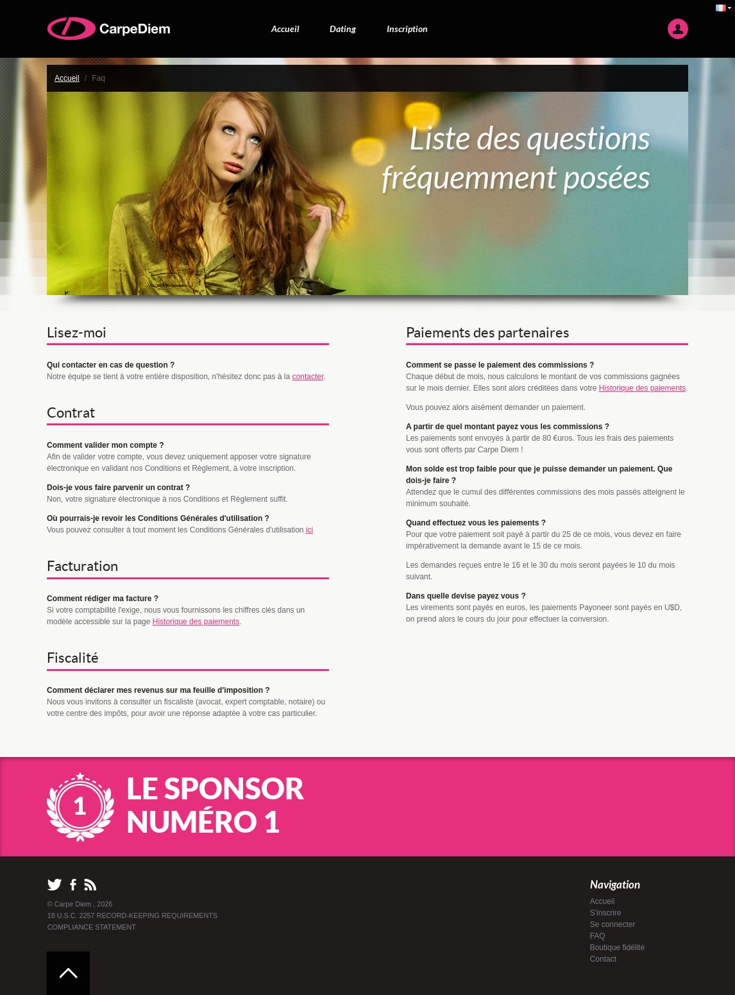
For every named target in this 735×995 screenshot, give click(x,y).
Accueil (285, 28)
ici (309, 529)
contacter (308, 376)
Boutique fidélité (617, 947)
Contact (603, 959)
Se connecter (613, 924)
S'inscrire (605, 912)
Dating (343, 28)
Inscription (407, 28)
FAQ (597, 935)
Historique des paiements (196, 621)
